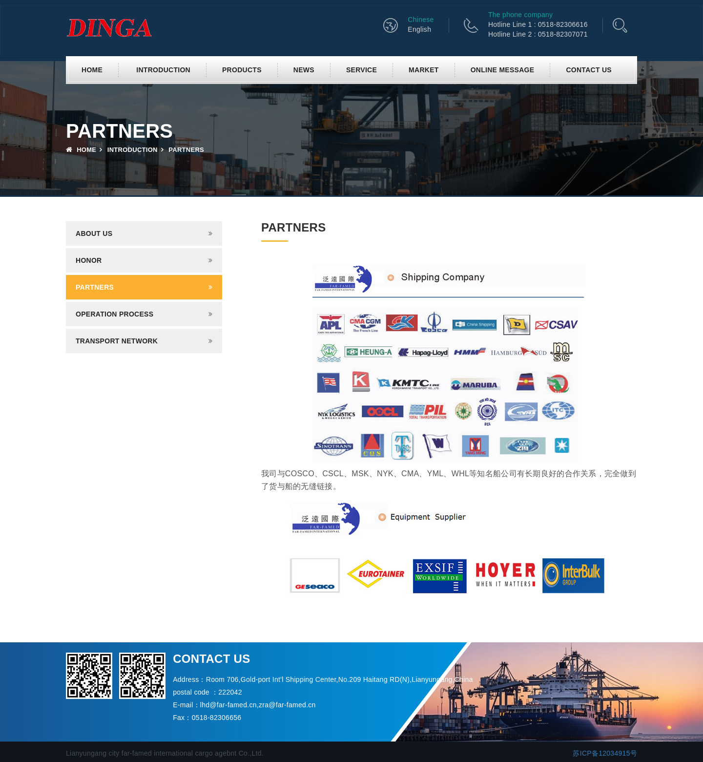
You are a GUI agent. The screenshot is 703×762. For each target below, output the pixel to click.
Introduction (163, 70)
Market (424, 70)
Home (92, 70)
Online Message (503, 70)
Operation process (114, 314)
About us (94, 233)
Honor (89, 260)
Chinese (421, 19)
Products (242, 70)
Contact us (589, 70)
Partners (95, 287)
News (303, 70)
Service (361, 70)
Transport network (117, 341)
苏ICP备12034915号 (605, 753)
